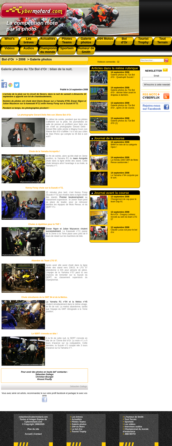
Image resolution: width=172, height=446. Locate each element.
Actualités (77, 419)
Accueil (28, 434)
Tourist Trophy (79, 431)
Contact (38, 434)
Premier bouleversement (71, 197)
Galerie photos (41, 59)
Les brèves (77, 417)
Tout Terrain (130, 419)
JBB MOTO (130, 434)
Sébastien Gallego (44, 374)
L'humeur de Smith (134, 417)
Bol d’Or (8, 59)
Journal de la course (107, 138)
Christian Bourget (44, 377)
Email (156, 76)
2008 (22, 59)
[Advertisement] (156, 165)
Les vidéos (130, 424)
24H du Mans (78, 426)
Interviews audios (133, 426)
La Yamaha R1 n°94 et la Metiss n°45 (66, 302)
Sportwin (129, 422)
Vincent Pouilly (44, 379)
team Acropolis (80, 158)
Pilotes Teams (79, 422)
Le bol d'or (77, 429)
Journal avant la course (110, 193)
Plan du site (33, 429)
